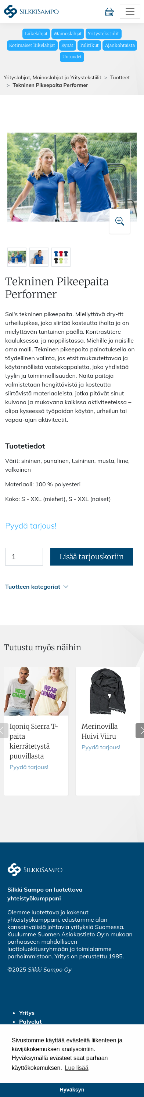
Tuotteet (120, 77)
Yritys (27, 1012)
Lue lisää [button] (77, 1068)
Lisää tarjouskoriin (92, 556)
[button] (71, 586)
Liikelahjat (36, 33)
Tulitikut (89, 45)
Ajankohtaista (120, 45)
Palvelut (30, 1021)
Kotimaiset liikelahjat (32, 45)
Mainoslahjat (68, 33)
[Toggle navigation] (130, 11)
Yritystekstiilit (103, 33)
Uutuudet (72, 56)
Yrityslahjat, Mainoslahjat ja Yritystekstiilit (52, 77)
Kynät (67, 45)
